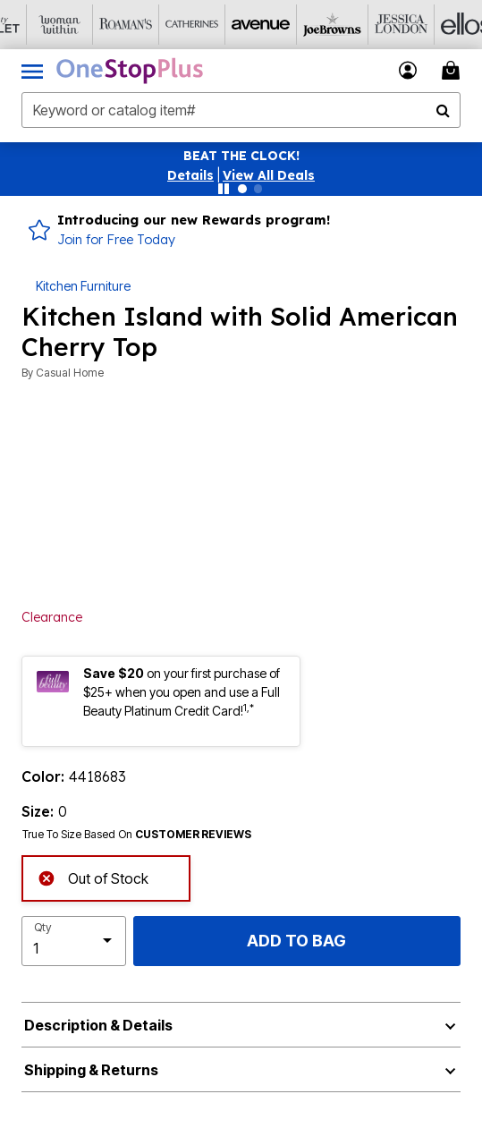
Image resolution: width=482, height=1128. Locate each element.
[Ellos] (430, 24)
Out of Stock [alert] (93, 876)
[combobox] (241, 110)
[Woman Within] (33, 24)
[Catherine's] (165, 24)
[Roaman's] (99, 24)
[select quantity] (73, 941)
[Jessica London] (364, 24)
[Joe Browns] (298, 24)
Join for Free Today (116, 240)
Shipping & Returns (91, 1070)
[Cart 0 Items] (453, 70)
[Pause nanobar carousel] (223, 189)
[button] (190, 175)
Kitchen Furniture (83, 285)
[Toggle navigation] (32, 71)
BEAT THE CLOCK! (241, 156)
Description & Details (98, 1025)
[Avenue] (232, 24)
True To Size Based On (136, 834)
